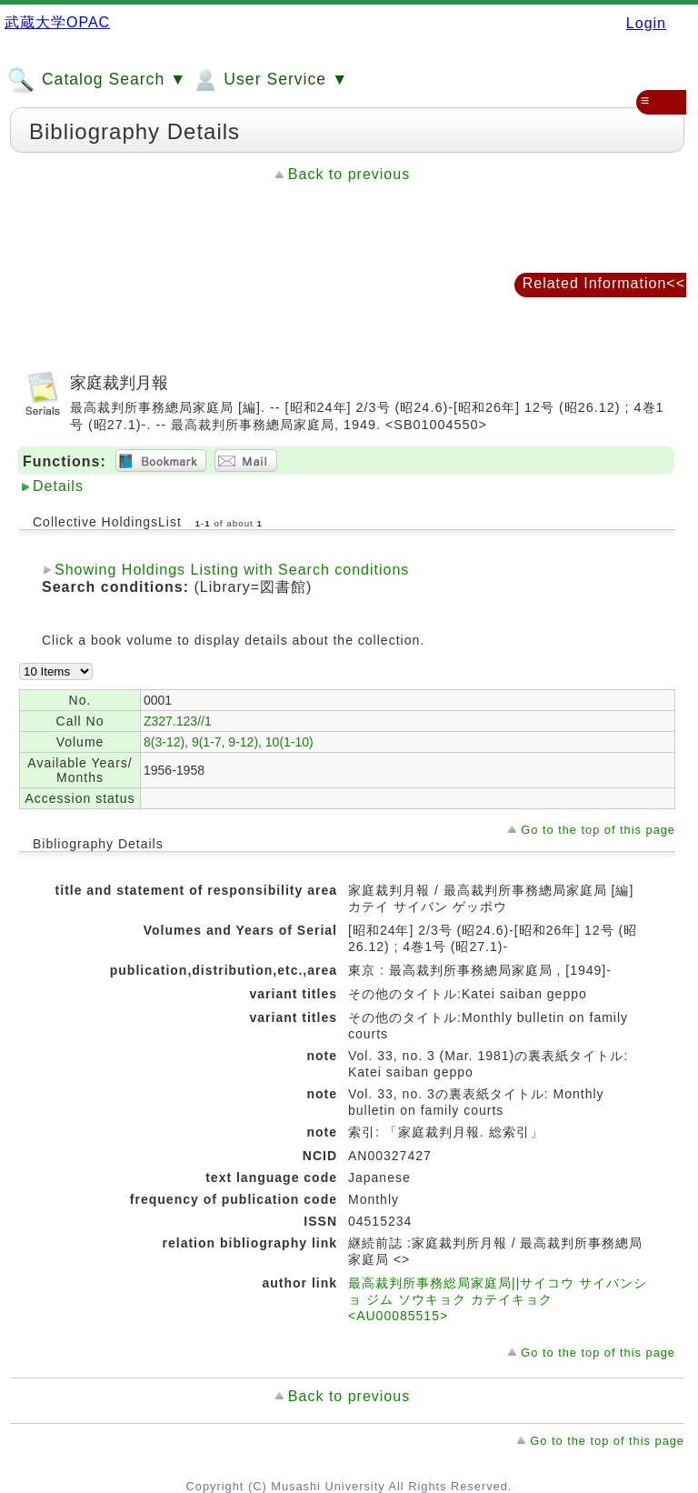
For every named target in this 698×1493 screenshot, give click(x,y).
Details (58, 486)
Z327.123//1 (178, 721)
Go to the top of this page (598, 830)
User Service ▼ (269, 80)
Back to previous (349, 174)
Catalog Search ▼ (96, 80)
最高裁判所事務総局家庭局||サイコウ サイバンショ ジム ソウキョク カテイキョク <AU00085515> (497, 1299)
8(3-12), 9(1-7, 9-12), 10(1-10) (229, 742)
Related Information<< (604, 283)
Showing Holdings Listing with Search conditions (232, 569)
